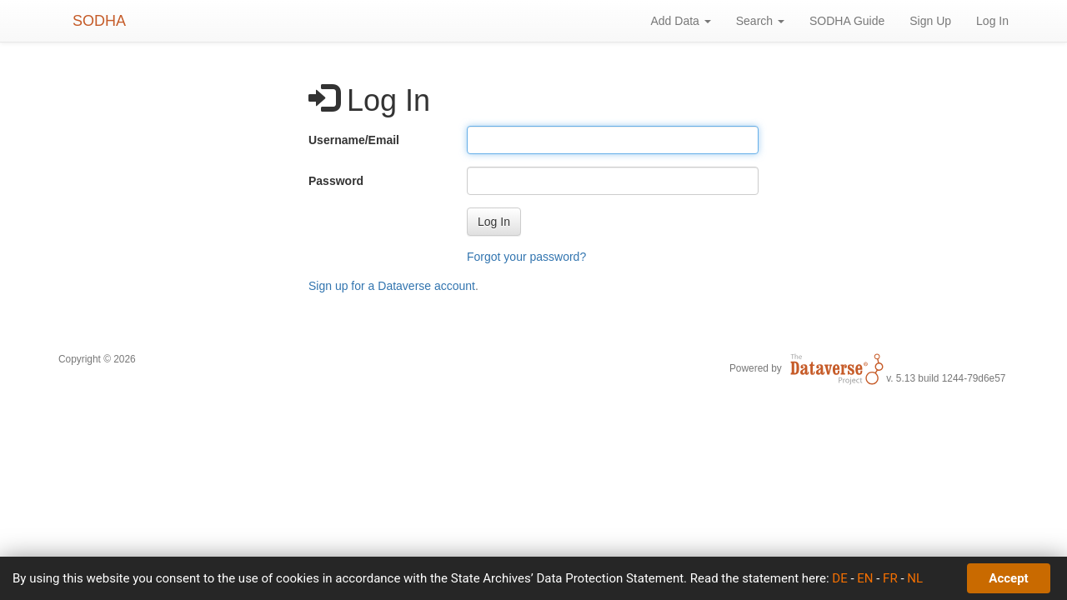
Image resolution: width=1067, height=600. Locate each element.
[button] (494, 222)
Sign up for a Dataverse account (391, 285)
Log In (992, 21)
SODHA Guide (846, 21)
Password (335, 181)
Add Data (680, 21)
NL (915, 578)
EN (865, 578)
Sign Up (930, 21)
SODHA (99, 20)
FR (890, 578)
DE (839, 578)
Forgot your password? (526, 256)
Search (760, 21)
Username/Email (353, 140)
